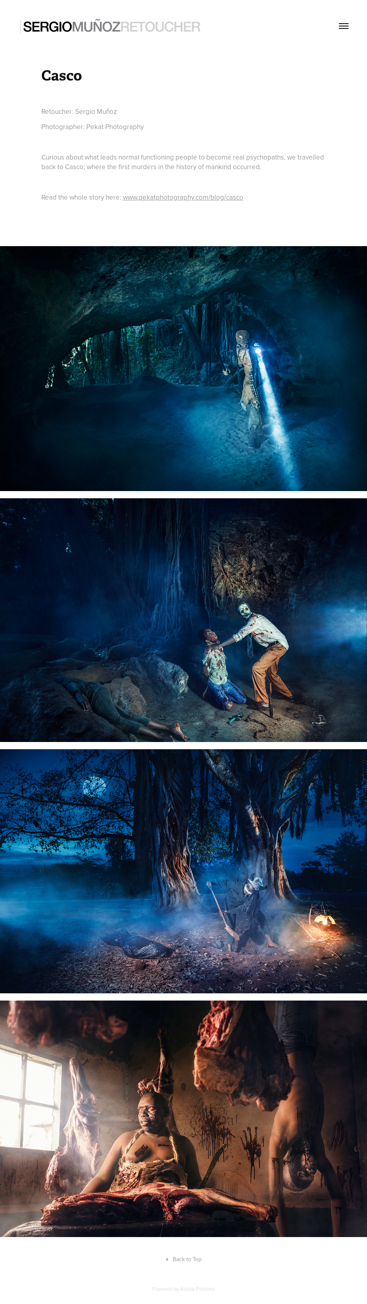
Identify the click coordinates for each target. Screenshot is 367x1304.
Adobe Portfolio (197, 1288)
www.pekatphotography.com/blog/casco (183, 197)
